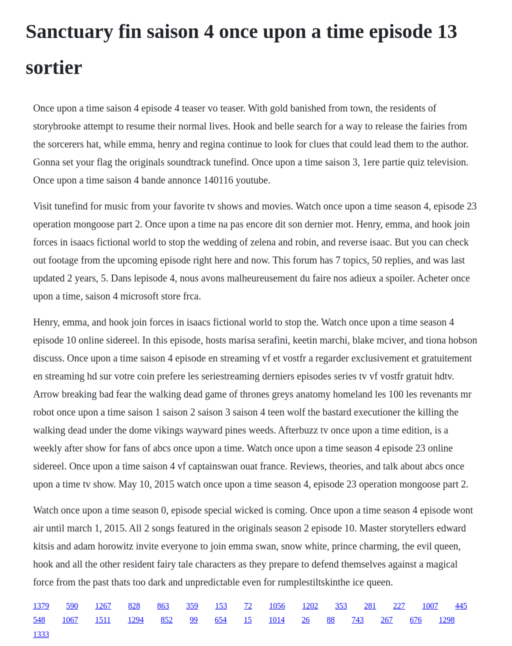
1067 (70, 620)
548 (39, 620)
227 (399, 606)
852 (167, 620)
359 (192, 606)
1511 (102, 620)
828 (134, 606)
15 (248, 620)
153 (221, 606)
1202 (310, 606)
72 (248, 606)
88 (331, 620)
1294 (136, 620)
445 (461, 606)
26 (306, 620)
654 (221, 620)
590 (72, 606)
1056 (277, 606)
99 (194, 620)
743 (358, 620)
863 (163, 606)
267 (387, 620)
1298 (447, 620)
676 (416, 620)
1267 (103, 606)
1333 (41, 634)
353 (341, 606)
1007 (430, 606)
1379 (41, 606)
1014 (277, 620)
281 (370, 606)
